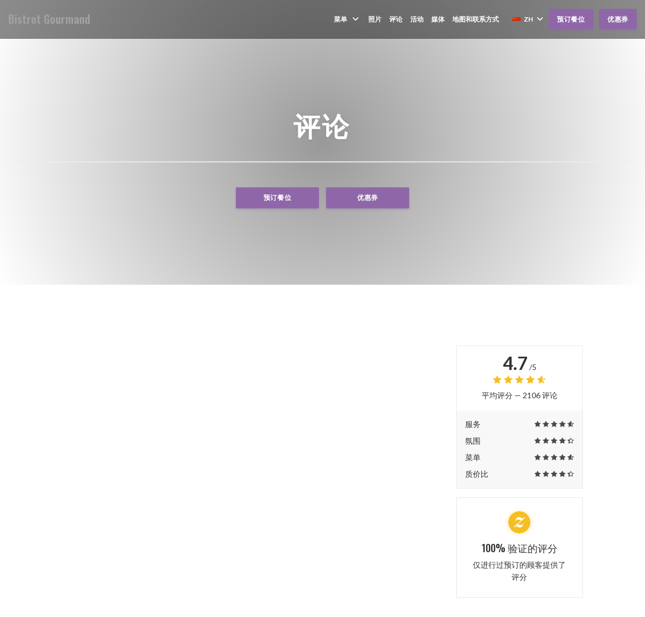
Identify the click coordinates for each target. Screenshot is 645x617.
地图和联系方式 (475, 19)
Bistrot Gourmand (49, 19)
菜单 (347, 19)
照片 (374, 19)
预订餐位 (571, 19)
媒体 (438, 19)
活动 (417, 19)
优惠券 (617, 19)
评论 (396, 19)
